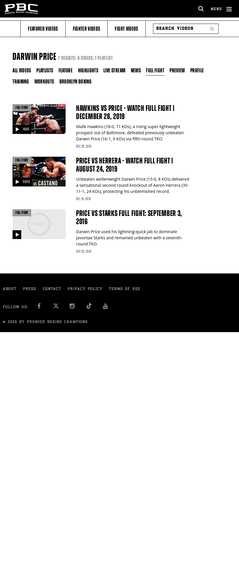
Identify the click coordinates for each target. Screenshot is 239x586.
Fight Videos (126, 29)
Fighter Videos (86, 29)
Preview (177, 70)
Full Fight (155, 70)
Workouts (44, 82)
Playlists (44, 70)
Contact (52, 289)
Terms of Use (124, 289)
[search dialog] (201, 9)
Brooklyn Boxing (75, 82)
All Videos (22, 70)
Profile (197, 70)
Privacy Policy (85, 289)
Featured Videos (43, 29)
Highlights (88, 70)
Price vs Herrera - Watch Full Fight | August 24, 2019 (124, 164)
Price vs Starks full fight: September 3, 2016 (129, 217)
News (136, 70)
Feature (66, 70)
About (10, 289)
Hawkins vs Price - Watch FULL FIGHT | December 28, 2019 (125, 112)
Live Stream (114, 70)
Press (29, 289)
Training (21, 82)
